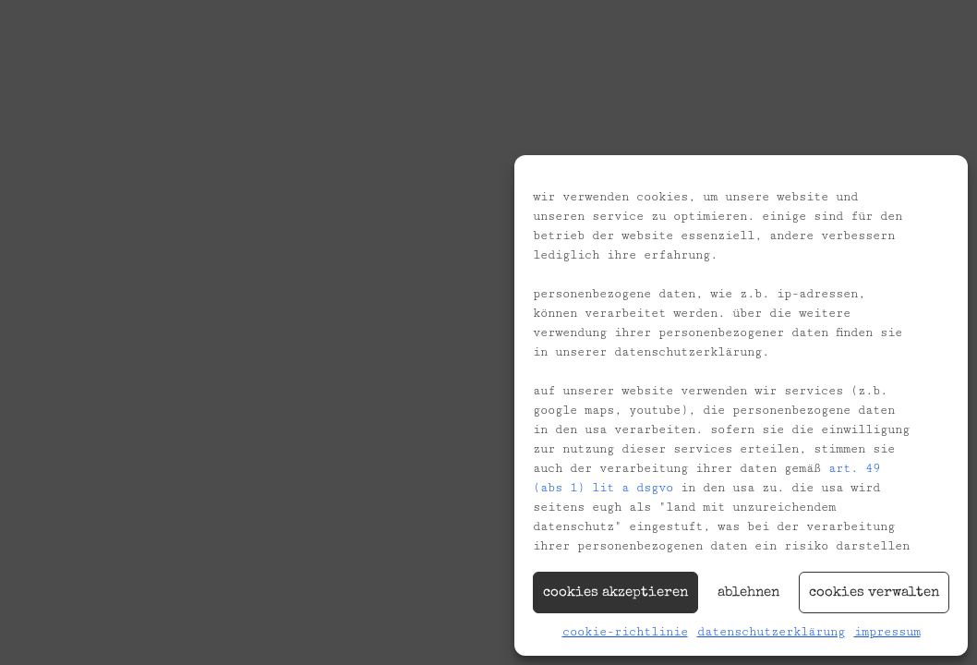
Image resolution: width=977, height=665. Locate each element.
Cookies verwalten (874, 592)
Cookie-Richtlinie (625, 631)
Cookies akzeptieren (615, 592)
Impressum (887, 631)
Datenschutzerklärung (771, 631)
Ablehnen (748, 592)
